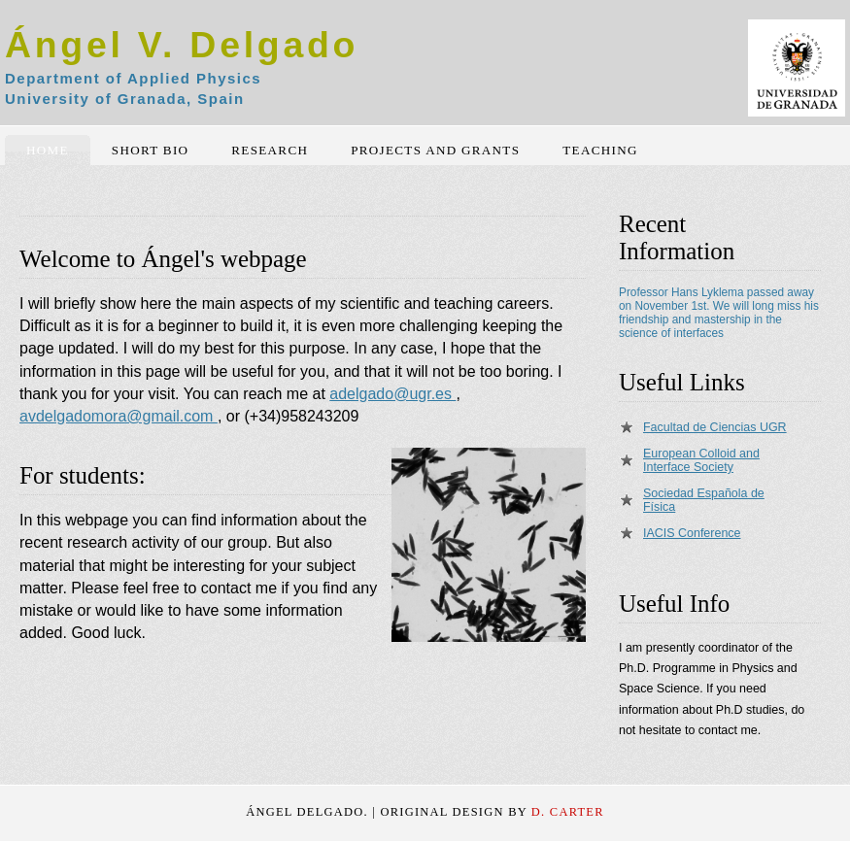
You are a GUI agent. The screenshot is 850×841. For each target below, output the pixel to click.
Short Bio (150, 150)
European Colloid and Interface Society (701, 460)
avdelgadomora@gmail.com (118, 416)
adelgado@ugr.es (392, 394)
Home (47, 150)
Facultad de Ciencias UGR (715, 427)
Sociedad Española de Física (704, 500)
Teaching (599, 150)
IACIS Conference (692, 533)
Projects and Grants (435, 150)
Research (269, 150)
